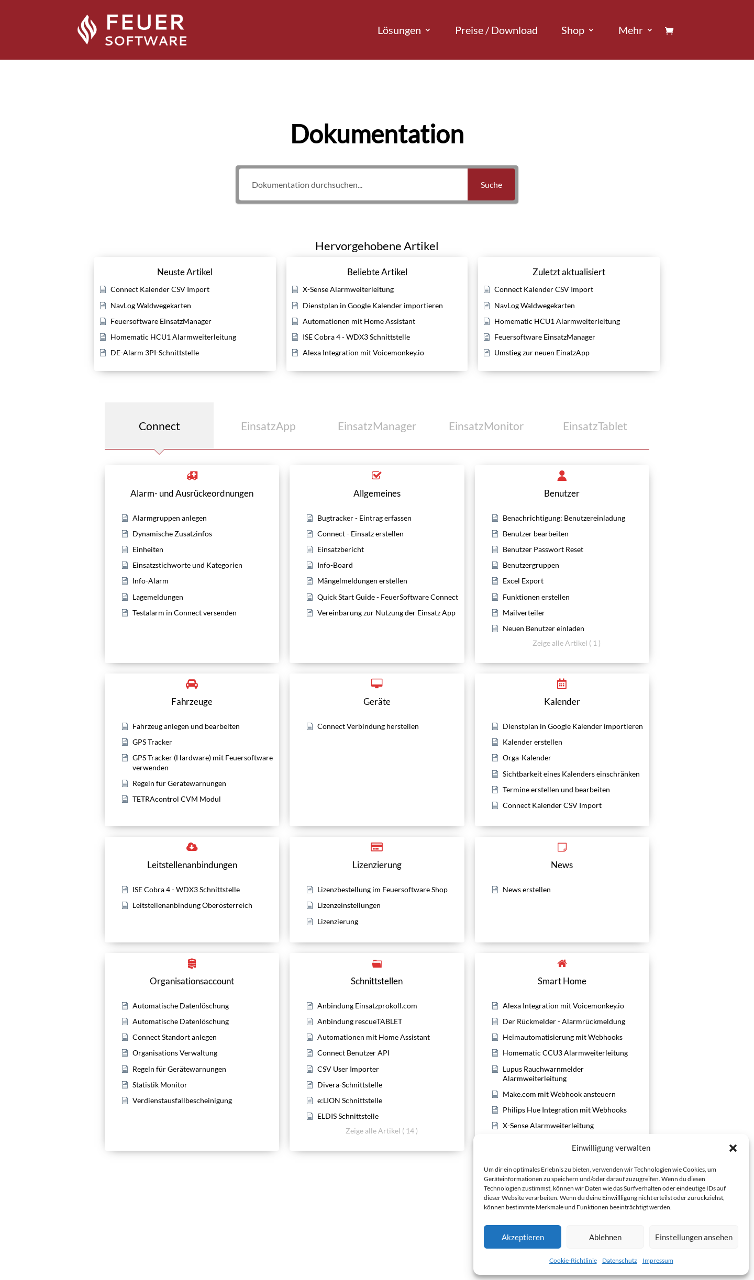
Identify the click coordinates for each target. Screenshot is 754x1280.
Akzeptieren (523, 1237)
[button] (733, 1148)
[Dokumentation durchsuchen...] (353, 184)
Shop (572, 31)
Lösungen (399, 31)
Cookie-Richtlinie (573, 1260)
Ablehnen (605, 1237)
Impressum (657, 1260)
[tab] (159, 425)
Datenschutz (619, 1260)
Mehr (630, 31)
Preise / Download (496, 31)
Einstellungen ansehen (694, 1237)
